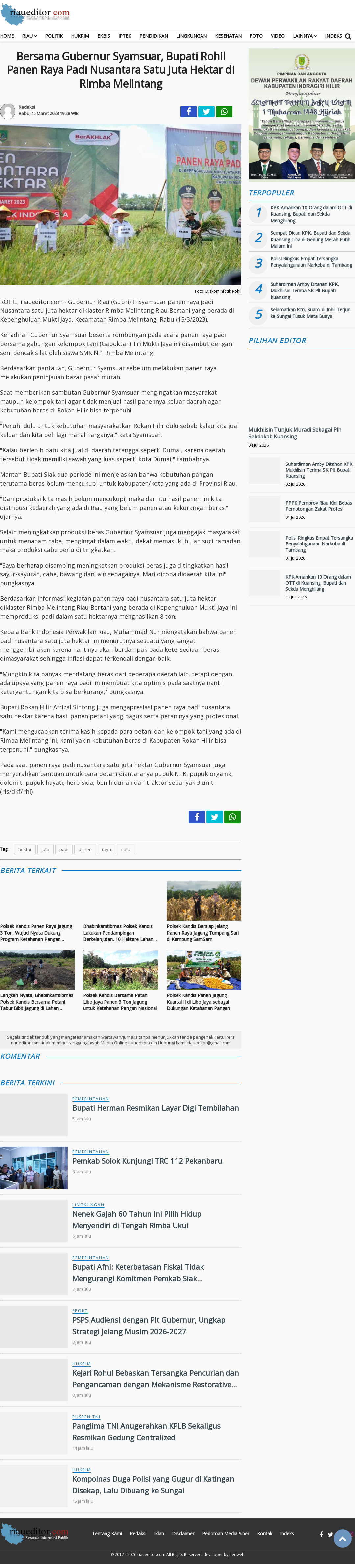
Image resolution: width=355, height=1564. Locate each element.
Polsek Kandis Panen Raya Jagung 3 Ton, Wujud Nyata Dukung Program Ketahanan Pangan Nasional (36, 932)
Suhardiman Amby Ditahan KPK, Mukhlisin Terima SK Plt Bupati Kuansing (305, 290)
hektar (25, 849)
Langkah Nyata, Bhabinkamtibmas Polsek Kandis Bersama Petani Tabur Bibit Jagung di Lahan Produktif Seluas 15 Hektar (36, 1002)
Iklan (159, 1533)
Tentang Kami (107, 1533)
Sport (80, 1310)
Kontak (264, 1533)
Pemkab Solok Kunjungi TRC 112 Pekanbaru (147, 1161)
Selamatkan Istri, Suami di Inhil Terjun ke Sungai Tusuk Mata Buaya (310, 312)
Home (7, 36)
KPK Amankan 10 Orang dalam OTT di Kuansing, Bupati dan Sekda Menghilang (311, 214)
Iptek (124, 36)
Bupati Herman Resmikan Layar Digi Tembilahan (155, 1108)
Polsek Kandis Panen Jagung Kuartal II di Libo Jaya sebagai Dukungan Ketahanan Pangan (198, 1001)
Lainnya (303, 36)
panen (85, 849)
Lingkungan (191, 36)
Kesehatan (228, 36)
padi (63, 849)
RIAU (27, 36)
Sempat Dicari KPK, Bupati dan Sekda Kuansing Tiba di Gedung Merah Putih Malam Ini (310, 239)
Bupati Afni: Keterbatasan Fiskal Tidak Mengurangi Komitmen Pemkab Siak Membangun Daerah (138, 1278)
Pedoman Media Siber (225, 1533)
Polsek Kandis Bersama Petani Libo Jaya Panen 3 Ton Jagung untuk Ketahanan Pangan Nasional (120, 1001)
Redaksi (138, 1533)
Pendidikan (153, 36)
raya (106, 849)
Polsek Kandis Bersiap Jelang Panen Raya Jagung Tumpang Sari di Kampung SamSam (203, 932)
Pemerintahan (90, 1098)
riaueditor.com (151, 1554)
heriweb (237, 1554)
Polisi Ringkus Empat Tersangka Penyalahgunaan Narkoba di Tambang (311, 261)
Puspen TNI (86, 1416)
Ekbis (103, 36)
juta (45, 849)
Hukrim (80, 36)
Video (278, 36)
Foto (256, 36)
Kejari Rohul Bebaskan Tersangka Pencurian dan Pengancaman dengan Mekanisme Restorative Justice (155, 1384)
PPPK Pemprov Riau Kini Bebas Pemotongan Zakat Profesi (318, 506)
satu (125, 849)
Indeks (333, 36)
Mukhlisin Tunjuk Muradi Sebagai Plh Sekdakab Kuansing (294, 433)
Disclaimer (183, 1533)
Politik (54, 36)
